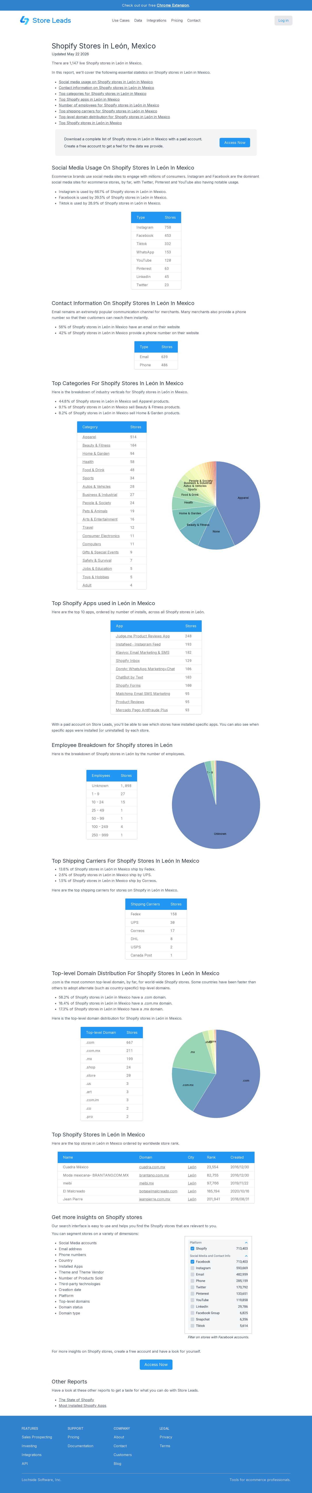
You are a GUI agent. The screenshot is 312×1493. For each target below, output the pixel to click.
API (25, 1463)
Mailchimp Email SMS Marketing (143, 693)
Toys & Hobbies (95, 577)
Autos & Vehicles (96, 486)
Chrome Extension (173, 5)
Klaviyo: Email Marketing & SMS (142, 652)
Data (138, 20)
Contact (193, 20)
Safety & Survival (96, 560)
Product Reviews (130, 702)
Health (88, 461)
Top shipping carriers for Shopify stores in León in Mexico (108, 111)
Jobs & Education (97, 568)
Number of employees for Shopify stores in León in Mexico (109, 105)
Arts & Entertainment (99, 519)
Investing (29, 1446)
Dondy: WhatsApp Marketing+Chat (145, 669)
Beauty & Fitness (96, 445)
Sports (88, 478)
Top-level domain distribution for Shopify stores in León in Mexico (114, 117)
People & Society (96, 503)
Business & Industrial (99, 494)
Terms (165, 1446)
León (192, 1167)
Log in (283, 20)
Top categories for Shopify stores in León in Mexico (102, 93)
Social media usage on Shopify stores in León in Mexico (106, 82)
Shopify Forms (128, 685)
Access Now (234, 142)
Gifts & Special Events (100, 552)
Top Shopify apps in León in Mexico (89, 99)
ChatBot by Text (129, 677)
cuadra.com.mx (152, 1167)
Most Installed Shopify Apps (82, 1405)
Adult (86, 585)
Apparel (89, 437)
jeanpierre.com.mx (154, 1199)
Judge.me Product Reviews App (143, 636)
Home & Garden (95, 453)
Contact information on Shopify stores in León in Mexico (106, 87)
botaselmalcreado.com (158, 1191)
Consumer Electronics (101, 536)
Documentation (80, 1446)
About (119, 1437)
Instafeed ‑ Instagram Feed (138, 644)
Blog (117, 1463)
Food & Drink (93, 470)
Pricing (177, 20)
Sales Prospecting (37, 1437)
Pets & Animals (94, 511)
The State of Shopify (76, 1400)
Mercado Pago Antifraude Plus (142, 710)
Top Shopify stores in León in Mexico (90, 123)
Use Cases (121, 20)
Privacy (166, 1437)
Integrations (157, 20)
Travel (87, 527)
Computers (91, 544)
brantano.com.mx (154, 1175)
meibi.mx (146, 1183)
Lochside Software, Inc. (41, 1480)
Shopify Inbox (128, 660)
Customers (123, 1454)
